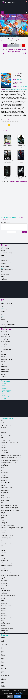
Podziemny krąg (4, 560)
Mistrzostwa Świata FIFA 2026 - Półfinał (9, 507)
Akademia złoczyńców (5, 317)
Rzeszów (3, 671)
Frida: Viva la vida (4, 465)
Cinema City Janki (4, 339)
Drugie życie (3, 447)
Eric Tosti (11, 18)
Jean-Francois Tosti (16, 18)
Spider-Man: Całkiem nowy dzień (8, 324)
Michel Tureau (8, 89)
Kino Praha (3, 356)
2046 (2, 420)
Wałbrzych (3, 682)
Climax (2, 437)
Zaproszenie (3, 263)
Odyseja (2, 306)
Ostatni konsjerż (4, 322)
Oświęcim (3, 664)
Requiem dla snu (4, 313)
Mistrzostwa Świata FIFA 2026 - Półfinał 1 (10, 508)
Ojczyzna (4, 398)
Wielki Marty (3, 610)
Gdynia (2, 651)
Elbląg (2, 647)
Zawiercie (3, 686)
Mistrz (2, 503)
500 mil (2, 422)
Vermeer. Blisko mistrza (6, 602)
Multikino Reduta (4, 368)
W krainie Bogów (4, 603)
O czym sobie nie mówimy (6, 305)
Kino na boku (3, 354)
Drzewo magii (4, 449)
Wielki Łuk (3, 612)
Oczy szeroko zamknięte (6, 543)
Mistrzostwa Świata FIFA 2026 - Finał (9, 505)
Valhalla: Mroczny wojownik (7, 160)
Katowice (3, 655)
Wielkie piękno (4, 615)
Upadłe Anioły (4, 598)
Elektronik (3, 346)
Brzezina (2, 429)
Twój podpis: (4, 232)
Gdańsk (2, 650)
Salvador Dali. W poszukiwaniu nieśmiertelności (11, 575)
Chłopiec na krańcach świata (7, 269)
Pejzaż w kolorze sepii (5, 557)
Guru (2, 271)
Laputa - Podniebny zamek (6, 487)
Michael (2, 495)
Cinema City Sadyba (5, 344)
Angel (2, 424)
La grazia (3, 485)
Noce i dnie (3, 533)
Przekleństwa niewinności (6, 253)
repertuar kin (6, 36)
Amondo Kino (4, 331)
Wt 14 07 (8, 45)
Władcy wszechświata (5, 622)
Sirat (2, 578)
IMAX (2, 351)
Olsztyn (2, 662)
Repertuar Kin (8, 329)
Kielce (2, 657)
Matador (3, 494)
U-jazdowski (3, 376)
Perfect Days (3, 558)
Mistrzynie (3, 250)
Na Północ (3, 520)
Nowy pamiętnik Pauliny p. (6, 252)
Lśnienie (2, 489)
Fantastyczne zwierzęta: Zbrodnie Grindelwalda (11, 457)
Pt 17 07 (17, 45)
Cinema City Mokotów (5, 341)
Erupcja (2, 454)
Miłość (2, 513)
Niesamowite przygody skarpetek (8, 525)
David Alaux (7, 18)
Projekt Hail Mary (4, 562)
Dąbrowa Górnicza (5, 645)
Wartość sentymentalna (6, 605)
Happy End (3, 475)
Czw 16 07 (14, 45)
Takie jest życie (4, 279)
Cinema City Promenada (6, 343)
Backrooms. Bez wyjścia (7, 390)
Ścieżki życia (3, 577)
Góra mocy (3, 319)
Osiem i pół (3, 552)
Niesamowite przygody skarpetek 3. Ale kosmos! (11, 528)
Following (3, 464)
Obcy (2, 540)
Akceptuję (17, 696)
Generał (2, 467)
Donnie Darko (4, 444)
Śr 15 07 (11, 45)
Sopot (2, 672)
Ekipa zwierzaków (4, 309)
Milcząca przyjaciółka (5, 497)
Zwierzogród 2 (4, 632)
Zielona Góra (3, 688)
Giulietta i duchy (4, 469)
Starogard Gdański (5, 675)
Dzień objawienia (5, 396)
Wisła (2, 378)
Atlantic (2, 333)
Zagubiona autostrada (5, 623)
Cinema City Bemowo (5, 336)
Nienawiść (3, 523)
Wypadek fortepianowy (6, 261)
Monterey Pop (4, 515)
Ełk (1, 648)
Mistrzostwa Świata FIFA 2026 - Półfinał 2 (10, 510)
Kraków (2, 658)
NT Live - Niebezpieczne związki (7, 535)
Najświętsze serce (5, 522)
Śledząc (2, 582)
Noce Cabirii (3, 532)
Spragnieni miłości (5, 585)
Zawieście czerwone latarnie (7, 628)
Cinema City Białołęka (5, 338)
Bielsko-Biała (3, 638)
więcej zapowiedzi (5, 326)
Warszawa (3, 681)
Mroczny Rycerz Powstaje (20, 176)
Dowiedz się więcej (20, 693)
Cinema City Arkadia (5, 334)
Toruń (2, 678)
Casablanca (3, 432)
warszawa (10, 2)
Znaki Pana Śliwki (4, 630)
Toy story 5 (4, 386)
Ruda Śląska (3, 668)
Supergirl (3, 278)
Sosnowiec (3, 674)
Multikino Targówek (5, 369)
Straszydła (4, 383)
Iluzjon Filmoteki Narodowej (7, 349)
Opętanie (3, 550)
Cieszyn (2, 643)
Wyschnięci (3, 314)
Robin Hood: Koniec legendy (7, 572)
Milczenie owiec (4, 498)
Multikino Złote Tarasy (5, 373)
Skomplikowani (4, 580)
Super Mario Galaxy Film (6, 590)
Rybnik (2, 669)
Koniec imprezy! (4, 273)
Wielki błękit (3, 608)
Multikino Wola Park (5, 371)
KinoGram (3, 358)
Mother (2, 517)
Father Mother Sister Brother (7, 459)
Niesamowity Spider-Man (21, 160)
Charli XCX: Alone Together (6, 303)
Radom (2, 667)
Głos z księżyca (4, 474)
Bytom (2, 641)
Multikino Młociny (4, 366)
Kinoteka (3, 361)
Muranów (3, 374)
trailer (17, 36)
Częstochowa (4, 644)
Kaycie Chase (24, 89)
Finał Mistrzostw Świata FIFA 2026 (8, 462)
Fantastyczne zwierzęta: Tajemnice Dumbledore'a (11, 455)
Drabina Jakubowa (5, 445)
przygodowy (19, 79)
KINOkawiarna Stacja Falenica (7, 359)
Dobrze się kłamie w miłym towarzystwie (9, 442)
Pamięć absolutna (21, 145)
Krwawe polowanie (5, 274)
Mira (2, 502)
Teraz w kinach (8, 419)
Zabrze (2, 685)
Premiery (6, 245)
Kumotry (2, 484)
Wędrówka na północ (5, 260)
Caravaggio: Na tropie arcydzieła (8, 430)
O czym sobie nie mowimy (6, 538)
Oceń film (10, 123)
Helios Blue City (4, 348)
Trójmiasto (3, 679)
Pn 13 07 (5, 45)
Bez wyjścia (3, 427)
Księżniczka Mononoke (7, 145)
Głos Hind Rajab (4, 472)
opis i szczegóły (12, 36)
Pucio (2, 567)
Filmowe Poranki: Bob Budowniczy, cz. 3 (9, 460)
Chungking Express (5, 434)
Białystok (3, 637)
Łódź (2, 661)
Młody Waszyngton (5, 321)
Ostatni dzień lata (4, 553)
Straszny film (3, 587)
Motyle (2, 518)
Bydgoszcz (3, 640)
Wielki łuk (3, 257)
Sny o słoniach (4, 583)
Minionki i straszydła (5, 266)
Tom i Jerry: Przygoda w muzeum (8, 595)
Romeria (2, 573)
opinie (20, 36)
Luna (2, 364)
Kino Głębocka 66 (4, 353)
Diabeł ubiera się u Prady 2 (6, 440)
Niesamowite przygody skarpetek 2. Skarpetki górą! (12, 527)
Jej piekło (3, 311)
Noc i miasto (3, 530)
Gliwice (2, 652)
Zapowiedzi (7, 300)
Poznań (2, 665)
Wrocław (2, 683)
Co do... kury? (3, 439)
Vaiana (2, 255)
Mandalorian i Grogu (5, 490)
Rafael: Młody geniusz (5, 568)
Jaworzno (3, 654)
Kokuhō (2, 479)
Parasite (2, 555)
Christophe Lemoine (16, 89)
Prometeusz (7, 176)
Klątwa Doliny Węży (5, 477)
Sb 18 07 (20, 45)
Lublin (2, 660)
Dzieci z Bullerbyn (4, 450)
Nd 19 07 (23, 45)
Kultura (2, 363)
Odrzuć (10, 696)
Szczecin (2, 676)
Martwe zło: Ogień (5, 248)
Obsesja (3, 393)
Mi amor (2, 276)
